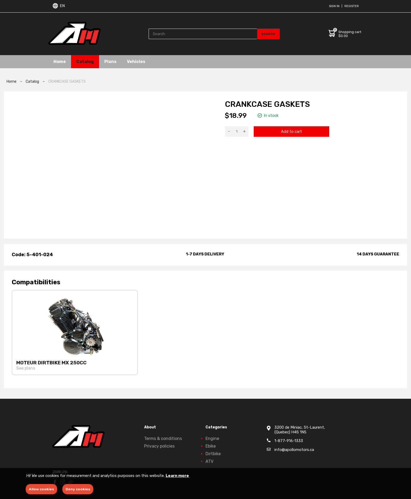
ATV (209, 461)
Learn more (177, 475)
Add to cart (291, 131)
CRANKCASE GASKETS (67, 81)
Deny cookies (78, 489)
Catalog (85, 61)
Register (351, 6)
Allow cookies (41, 489)
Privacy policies (159, 446)
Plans (110, 61)
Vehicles (136, 61)
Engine (212, 438)
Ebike (211, 446)
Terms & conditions (163, 438)
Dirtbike (213, 453)
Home (59, 61)
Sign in (334, 6)
